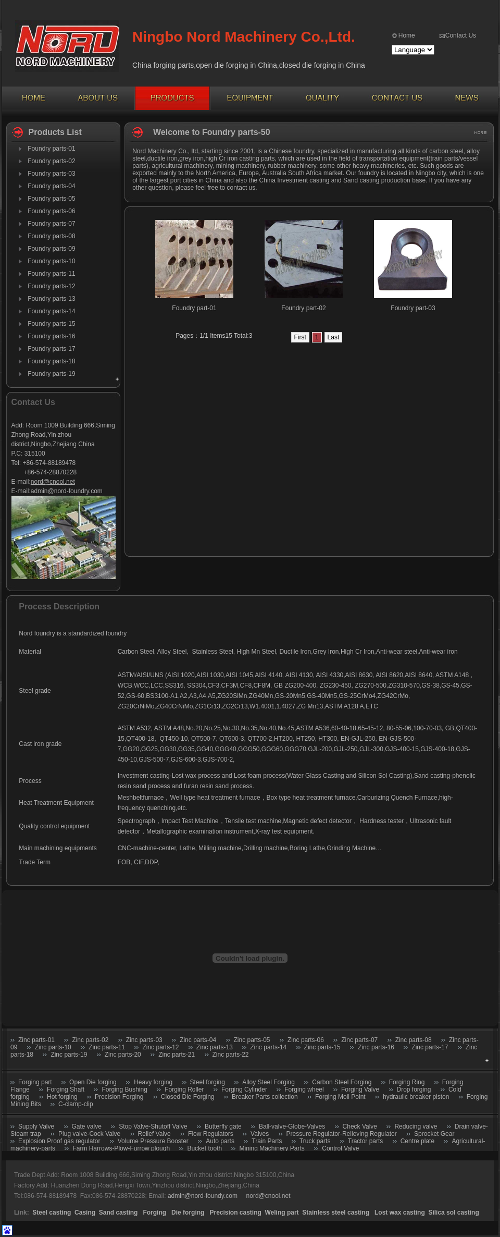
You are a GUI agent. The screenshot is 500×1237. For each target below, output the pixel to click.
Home (406, 35)
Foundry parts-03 (51, 173)
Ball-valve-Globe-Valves (292, 1126)
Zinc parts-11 (107, 1047)
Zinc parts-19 (69, 1054)
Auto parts (220, 1141)
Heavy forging (153, 1082)
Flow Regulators (210, 1133)
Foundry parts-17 (51, 348)
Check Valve (360, 1126)
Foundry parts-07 (51, 223)
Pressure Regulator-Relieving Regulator (341, 1133)
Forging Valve (360, 1089)
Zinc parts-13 (214, 1047)
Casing (84, 1212)
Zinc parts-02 (90, 1040)
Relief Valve (154, 1133)
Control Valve (340, 1148)
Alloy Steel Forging (268, 1082)
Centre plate (417, 1141)
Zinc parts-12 (160, 1047)
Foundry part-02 (303, 308)
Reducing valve (415, 1126)
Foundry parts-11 (51, 273)
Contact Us (460, 35)
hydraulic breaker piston (416, 1096)
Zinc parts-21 (176, 1054)
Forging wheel (303, 1089)
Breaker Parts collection (265, 1096)
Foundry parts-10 (51, 261)
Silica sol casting (453, 1212)
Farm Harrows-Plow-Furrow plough (121, 1148)
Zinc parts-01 (36, 1040)
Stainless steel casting (336, 1212)
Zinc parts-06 (306, 1040)
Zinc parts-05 (252, 1040)
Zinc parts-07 (359, 1040)
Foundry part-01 (194, 308)
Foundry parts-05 (51, 198)
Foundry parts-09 (51, 248)
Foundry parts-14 (51, 311)
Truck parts (315, 1141)
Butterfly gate (223, 1126)
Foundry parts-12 (51, 286)
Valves (260, 1133)
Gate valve (87, 1126)
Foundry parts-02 (51, 161)
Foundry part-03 (413, 308)
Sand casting (118, 1212)
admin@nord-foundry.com (67, 491)
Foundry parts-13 (51, 298)
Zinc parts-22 (231, 1054)
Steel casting (51, 1212)
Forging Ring (407, 1082)
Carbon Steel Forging (341, 1082)
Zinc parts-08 (413, 1040)
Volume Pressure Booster (153, 1141)
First (300, 337)
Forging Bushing (124, 1089)
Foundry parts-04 (51, 186)
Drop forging (414, 1089)
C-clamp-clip (75, 1104)
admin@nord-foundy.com (203, 1195)
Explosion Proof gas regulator (59, 1141)
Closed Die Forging (188, 1096)
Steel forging (207, 1082)
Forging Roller (184, 1089)
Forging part (35, 1082)
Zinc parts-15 (322, 1047)
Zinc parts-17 (429, 1047)
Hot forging (62, 1096)
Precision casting (235, 1212)
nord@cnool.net (53, 481)
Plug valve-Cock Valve (89, 1133)
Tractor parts (365, 1141)
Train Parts (267, 1141)
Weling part (282, 1212)
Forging (154, 1212)
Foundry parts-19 (51, 373)
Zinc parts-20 (123, 1054)
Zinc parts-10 (53, 1047)
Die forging (187, 1212)
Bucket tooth (205, 1148)
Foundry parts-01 (51, 148)
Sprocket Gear (434, 1133)
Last (334, 337)
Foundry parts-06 (51, 211)
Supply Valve (36, 1126)
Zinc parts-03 (144, 1040)
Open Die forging (93, 1082)
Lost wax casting (399, 1212)
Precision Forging (119, 1096)
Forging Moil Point (340, 1096)
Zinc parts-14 (268, 1047)
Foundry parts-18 (51, 361)
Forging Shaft (65, 1089)
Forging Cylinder (244, 1089)
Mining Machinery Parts (271, 1148)
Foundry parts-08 (51, 236)
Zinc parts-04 (198, 1040)
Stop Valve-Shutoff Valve (153, 1126)
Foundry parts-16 (51, 336)
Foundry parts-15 (51, 323)
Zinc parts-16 (376, 1047)
